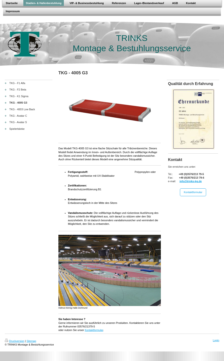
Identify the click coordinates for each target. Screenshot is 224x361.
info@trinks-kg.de (190, 181)
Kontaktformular (94, 330)
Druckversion (14, 341)
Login (216, 340)
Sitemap (31, 341)
